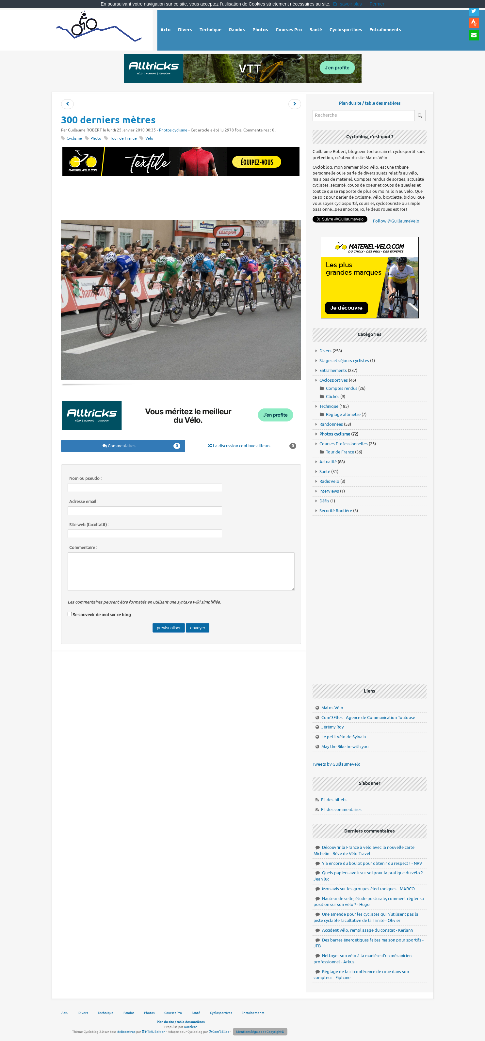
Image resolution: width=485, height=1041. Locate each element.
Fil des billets (334, 800)
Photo (95, 138)
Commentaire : (83, 547)
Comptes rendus (341, 388)
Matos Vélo (332, 708)
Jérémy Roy (332, 727)
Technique (328, 406)
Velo (149, 138)
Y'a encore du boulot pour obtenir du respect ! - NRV (372, 863)
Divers (325, 351)
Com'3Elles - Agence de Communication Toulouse (368, 717)
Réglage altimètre (343, 414)
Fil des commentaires (341, 809)
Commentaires (141, 446)
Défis (324, 501)
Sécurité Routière (335, 510)
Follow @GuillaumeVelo (396, 221)
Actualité (328, 462)
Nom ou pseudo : (85, 478)
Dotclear (190, 1027)
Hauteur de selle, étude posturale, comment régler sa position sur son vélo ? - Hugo (369, 902)
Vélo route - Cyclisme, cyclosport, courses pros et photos (99, 29)
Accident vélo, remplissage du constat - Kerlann (367, 930)
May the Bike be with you (344, 746)
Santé (324, 471)
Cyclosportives (333, 380)
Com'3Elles (219, 1032)
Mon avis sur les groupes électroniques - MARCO (368, 889)
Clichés (332, 396)
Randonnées (331, 424)
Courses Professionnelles (343, 444)
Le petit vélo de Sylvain (343, 737)
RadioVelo (329, 481)
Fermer (377, 4)
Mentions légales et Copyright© (260, 1032)
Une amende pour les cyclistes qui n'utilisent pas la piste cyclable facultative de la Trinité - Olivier (366, 917)
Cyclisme (74, 138)
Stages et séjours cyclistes (344, 360)
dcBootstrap (126, 1032)
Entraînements (333, 370)
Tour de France (123, 138)
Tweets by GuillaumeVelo (337, 764)
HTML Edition (154, 1032)
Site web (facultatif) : (89, 525)
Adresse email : (83, 501)
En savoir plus (347, 4)
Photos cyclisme (173, 130)
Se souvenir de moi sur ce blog (102, 615)
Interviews (329, 491)
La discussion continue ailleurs (252, 446)
